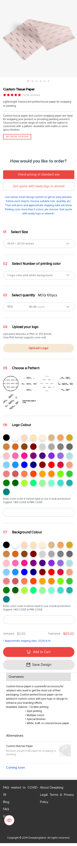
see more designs (17, 136)
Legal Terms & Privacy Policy (57, 801)
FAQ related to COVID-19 (21, 794)
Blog (6, 805)
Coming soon (15, 770)
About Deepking (51, 790)
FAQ (6, 812)
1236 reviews (31, 95)
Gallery (8, 819)
